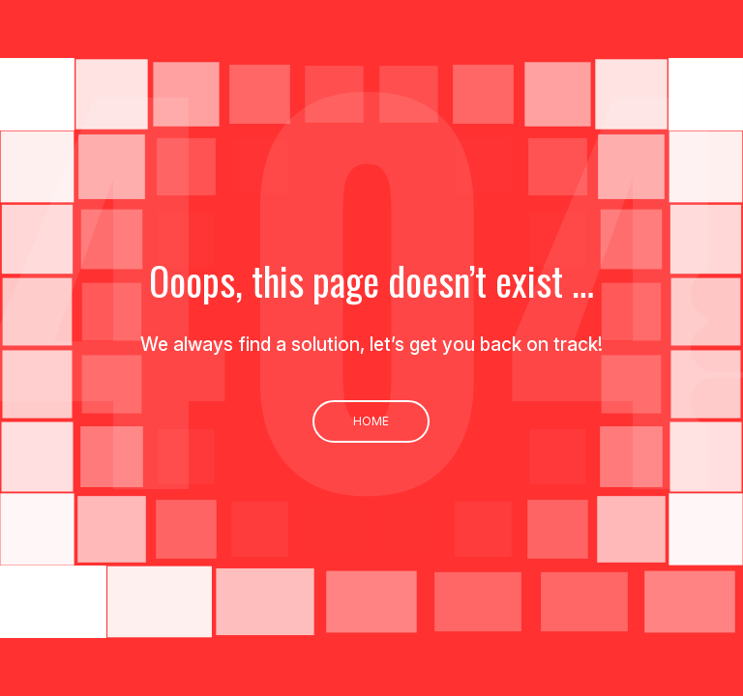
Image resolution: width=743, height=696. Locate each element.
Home (371, 421)
